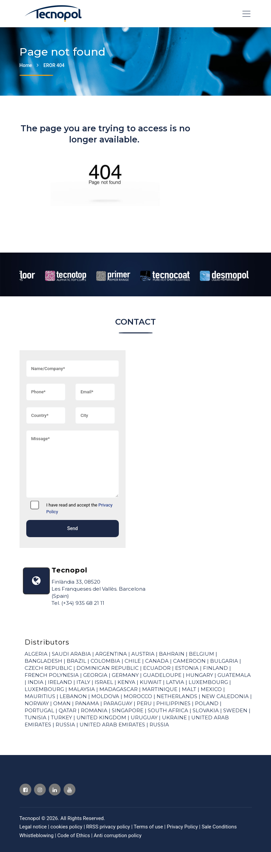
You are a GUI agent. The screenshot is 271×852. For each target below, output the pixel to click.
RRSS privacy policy (108, 827)
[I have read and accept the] (35, 505)
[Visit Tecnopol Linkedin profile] (55, 789)
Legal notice (34, 827)
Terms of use (149, 827)
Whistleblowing (37, 835)
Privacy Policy (183, 827)
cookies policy (67, 827)
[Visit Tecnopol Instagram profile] (40, 789)
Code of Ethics (73, 835)
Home (26, 65)
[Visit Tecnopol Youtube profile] (69, 789)
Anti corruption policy (117, 835)
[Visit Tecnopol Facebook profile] (25, 789)
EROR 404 (54, 65)
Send (72, 528)
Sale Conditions (219, 827)
